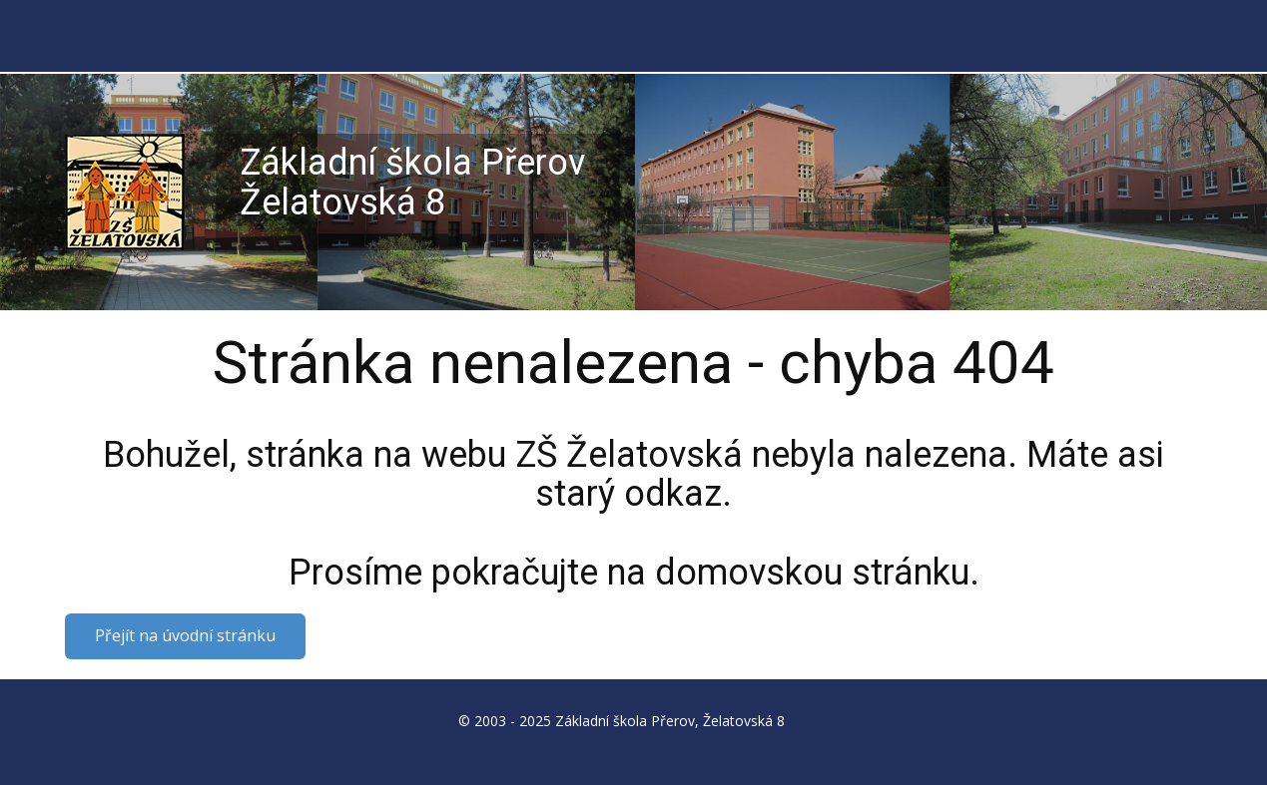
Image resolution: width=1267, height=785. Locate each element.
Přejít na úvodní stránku (185, 635)
